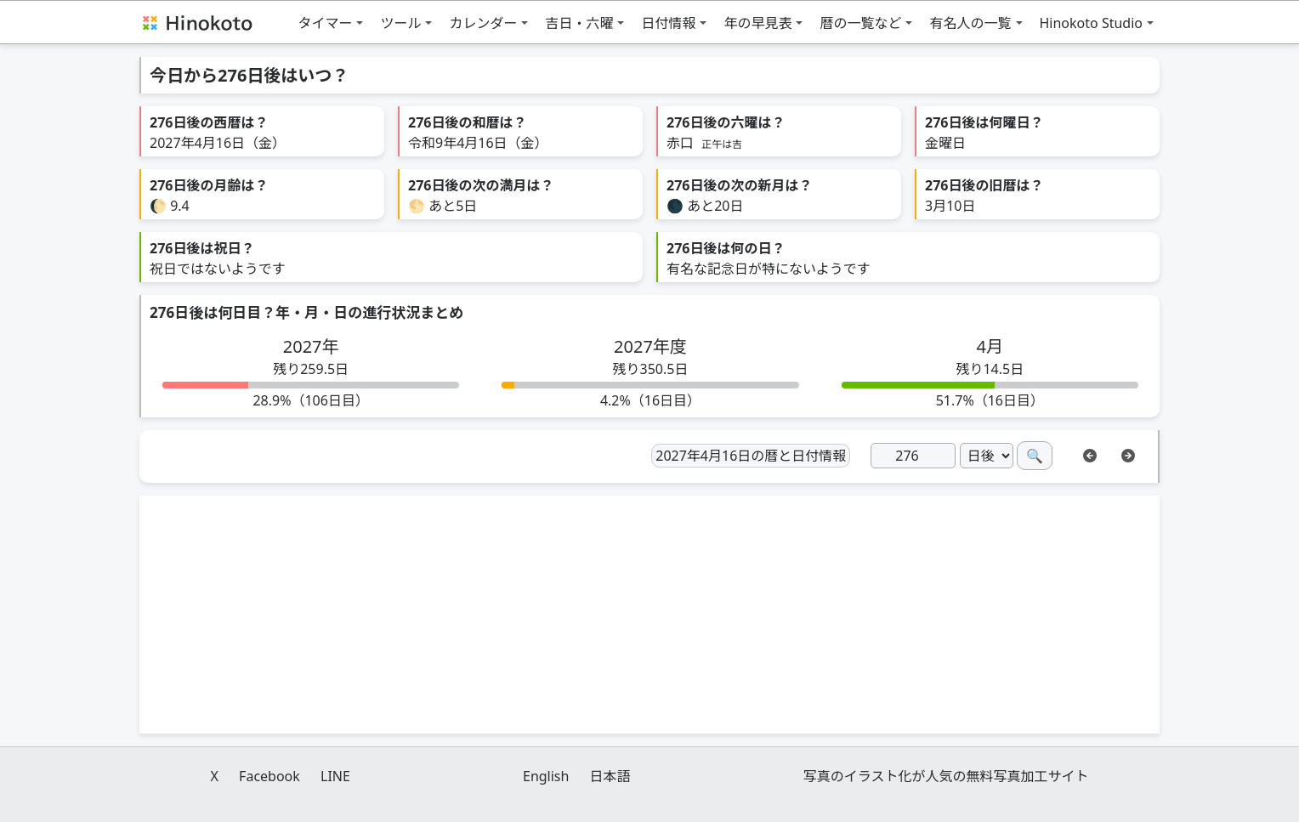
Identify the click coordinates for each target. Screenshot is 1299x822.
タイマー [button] (325, 23)
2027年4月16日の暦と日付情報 (750, 455)
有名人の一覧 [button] (970, 23)
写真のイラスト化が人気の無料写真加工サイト (946, 776)
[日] (913, 455)
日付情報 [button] (668, 23)
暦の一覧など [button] (860, 23)
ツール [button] (400, 23)
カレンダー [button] (483, 23)
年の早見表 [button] (757, 23)
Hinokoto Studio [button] (1091, 23)
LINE (335, 776)
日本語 (610, 776)
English (546, 776)
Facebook (269, 776)
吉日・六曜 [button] (579, 23)
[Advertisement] (649, 615)
